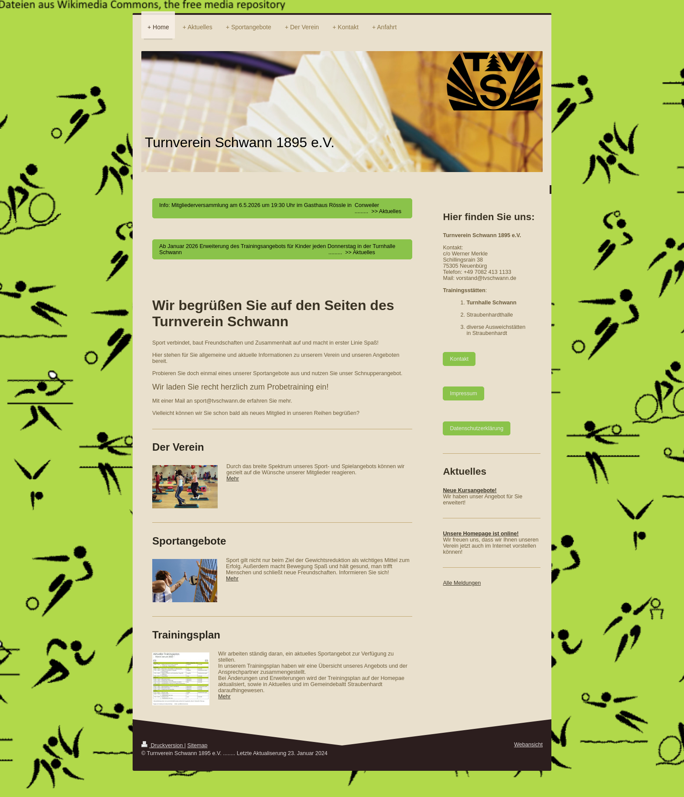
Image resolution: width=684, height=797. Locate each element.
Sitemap (197, 745)
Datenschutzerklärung (476, 428)
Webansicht (528, 745)
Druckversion (162, 745)
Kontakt (459, 359)
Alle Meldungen (462, 583)
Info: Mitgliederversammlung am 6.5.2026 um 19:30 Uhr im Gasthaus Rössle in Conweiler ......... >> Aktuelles (280, 208)
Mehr (232, 479)
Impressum (463, 393)
